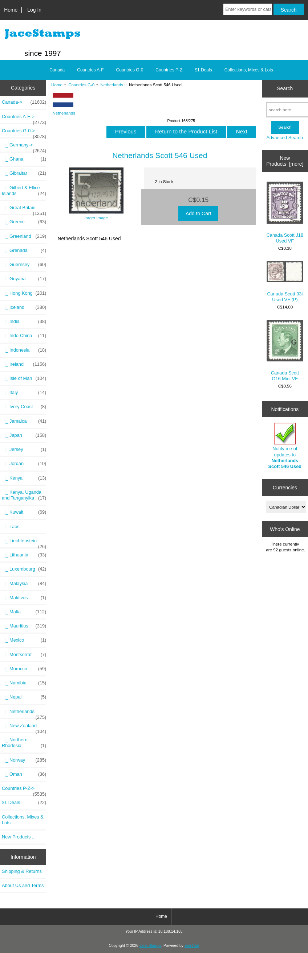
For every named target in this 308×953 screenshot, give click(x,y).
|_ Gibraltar (24, 173)
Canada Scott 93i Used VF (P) (285, 281)
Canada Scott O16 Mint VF (285, 350)
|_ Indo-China (24, 336)
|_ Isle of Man (24, 378)
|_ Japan (24, 435)
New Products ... (19, 837)
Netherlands (111, 84)
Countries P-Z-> (24, 790)
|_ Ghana (24, 159)
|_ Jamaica (24, 421)
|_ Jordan (24, 464)
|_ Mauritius (24, 626)
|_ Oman (24, 774)
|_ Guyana (24, 279)
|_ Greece (24, 222)
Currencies (285, 487)
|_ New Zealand (24, 727)
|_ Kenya (24, 478)
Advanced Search (284, 137)
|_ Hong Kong (24, 293)
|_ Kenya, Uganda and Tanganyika (24, 495)
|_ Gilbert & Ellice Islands (24, 190)
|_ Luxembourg (24, 569)
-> (24, 132)
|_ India (24, 321)
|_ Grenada (24, 250)
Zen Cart (192, 946)
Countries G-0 (81, 84)
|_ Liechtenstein (24, 542)
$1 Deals (203, 69)
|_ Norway (24, 760)
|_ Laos (11, 526)
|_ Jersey (24, 449)
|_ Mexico (24, 640)
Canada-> (24, 102)
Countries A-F (90, 69)
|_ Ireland (24, 364)
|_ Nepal (24, 697)
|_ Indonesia (24, 350)
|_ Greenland (24, 236)
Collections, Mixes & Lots (248, 69)
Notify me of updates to (284, 446)
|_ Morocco (24, 669)
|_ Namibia (24, 683)
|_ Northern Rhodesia (24, 743)
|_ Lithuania (24, 555)
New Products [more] (284, 161)
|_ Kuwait (24, 512)
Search (285, 88)
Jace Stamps (150, 946)
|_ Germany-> (24, 147)
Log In (34, 10)
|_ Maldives (24, 598)
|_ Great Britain (24, 209)
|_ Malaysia (24, 584)
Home (10, 10)
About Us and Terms (23, 885)
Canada (57, 69)
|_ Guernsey (24, 265)
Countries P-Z (168, 69)
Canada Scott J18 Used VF (285, 213)
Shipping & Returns (22, 871)
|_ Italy (24, 392)
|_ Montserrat (24, 655)
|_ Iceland (24, 307)
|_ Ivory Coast (24, 407)
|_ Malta (24, 612)
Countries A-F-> (24, 118)
